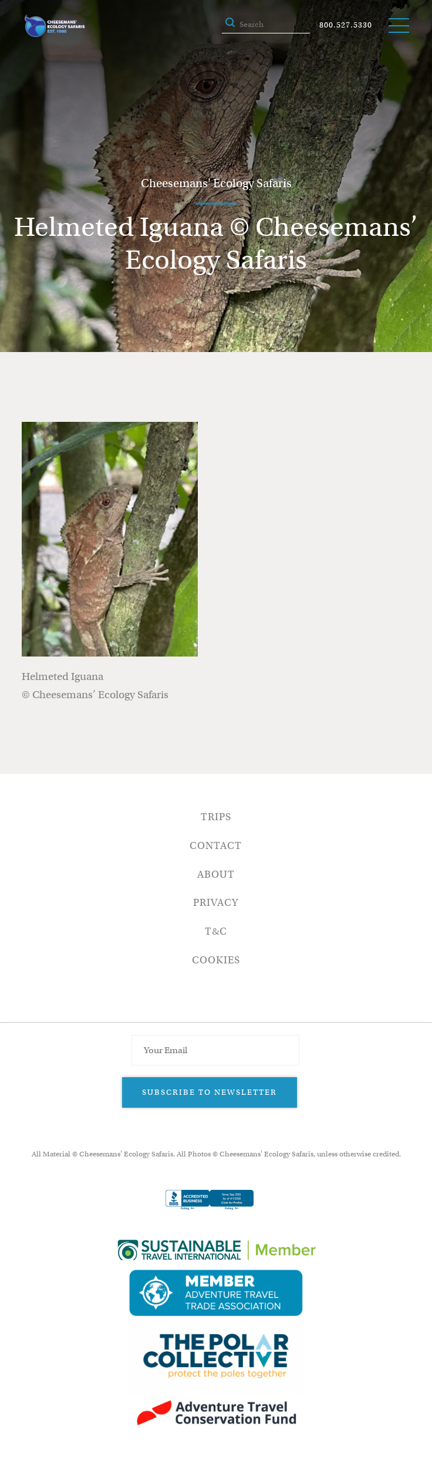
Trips (216, 817)
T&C (216, 931)
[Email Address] (215, 1050)
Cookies (216, 960)
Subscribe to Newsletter (209, 1092)
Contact (216, 846)
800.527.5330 (345, 25)
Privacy (215, 902)
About (216, 874)
